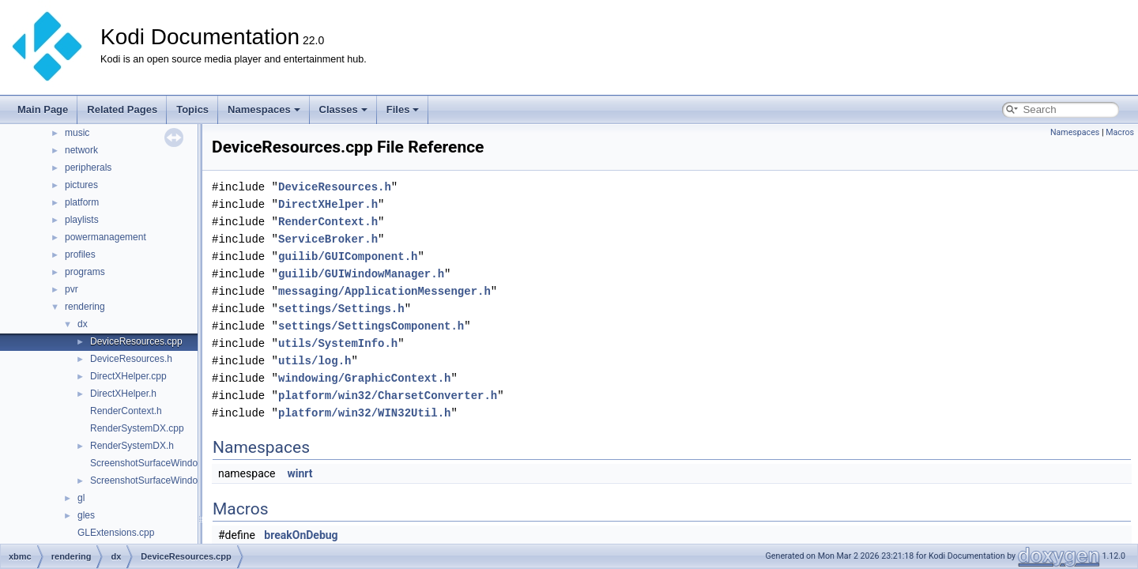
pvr (71, 289)
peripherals (88, 167)
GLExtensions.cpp (115, 532)
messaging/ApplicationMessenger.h (384, 291)
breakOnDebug (300, 535)
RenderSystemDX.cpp (137, 428)
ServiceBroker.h (328, 239)
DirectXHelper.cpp (128, 376)
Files (403, 109)
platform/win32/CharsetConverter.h (387, 395)
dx (82, 324)
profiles (80, 254)
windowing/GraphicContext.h (364, 378)
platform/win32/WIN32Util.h (364, 412)
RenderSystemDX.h (132, 445)
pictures (81, 184)
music (77, 132)
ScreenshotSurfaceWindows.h (153, 480)
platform (82, 202)
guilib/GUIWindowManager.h (361, 273)
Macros (1120, 132)
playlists (82, 219)
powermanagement (105, 237)
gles (86, 515)
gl (81, 497)
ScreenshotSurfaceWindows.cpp (158, 463)
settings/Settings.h (341, 308)
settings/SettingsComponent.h (371, 325)
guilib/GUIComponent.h (347, 256)
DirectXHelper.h (123, 393)
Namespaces (264, 109)
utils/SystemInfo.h (338, 343)
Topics (192, 109)
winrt (299, 473)
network (81, 150)
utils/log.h (314, 360)
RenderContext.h (126, 410)
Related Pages (122, 109)
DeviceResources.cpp (136, 341)
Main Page (42, 109)
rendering (85, 306)
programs (85, 271)
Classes (343, 109)
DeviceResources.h (131, 358)
